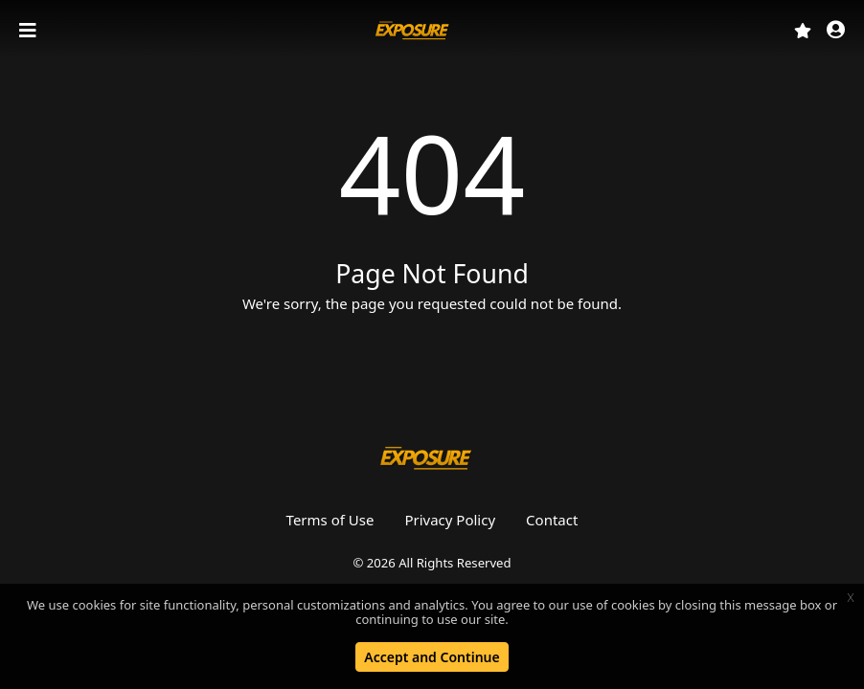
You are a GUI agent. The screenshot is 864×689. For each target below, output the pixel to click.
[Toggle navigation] (29, 30)
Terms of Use (330, 519)
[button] (836, 31)
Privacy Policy (449, 519)
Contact (552, 519)
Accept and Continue (431, 657)
